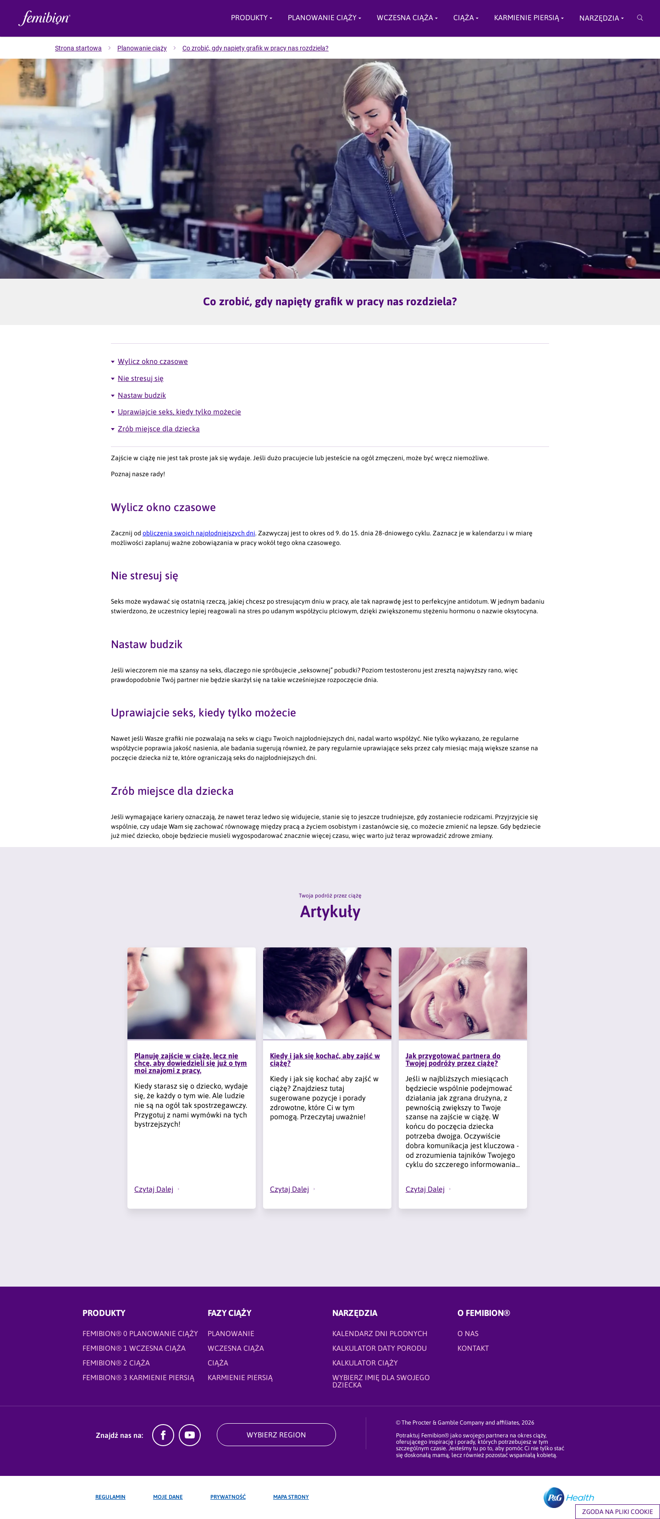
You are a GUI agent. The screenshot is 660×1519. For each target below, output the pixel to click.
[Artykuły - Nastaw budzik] (330, 395)
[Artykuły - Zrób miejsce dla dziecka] (330, 429)
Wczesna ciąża (405, 18)
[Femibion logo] (82, 18)
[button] (178, 1189)
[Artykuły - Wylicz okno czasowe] (330, 361)
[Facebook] (163, 1443)
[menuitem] (86, 48)
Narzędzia (599, 18)
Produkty (249, 18)
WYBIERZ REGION (276, 1435)
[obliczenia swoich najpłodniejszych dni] (199, 533)
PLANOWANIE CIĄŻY (322, 18)
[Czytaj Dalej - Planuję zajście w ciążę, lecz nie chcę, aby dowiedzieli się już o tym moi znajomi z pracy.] (161, 1189)
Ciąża (463, 18)
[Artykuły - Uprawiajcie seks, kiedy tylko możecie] (330, 412)
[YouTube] (190, 1443)
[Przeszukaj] (640, 18)
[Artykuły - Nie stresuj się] (330, 378)
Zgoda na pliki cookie (617, 1511)
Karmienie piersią (526, 18)
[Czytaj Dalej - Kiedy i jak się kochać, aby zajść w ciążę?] (297, 1189)
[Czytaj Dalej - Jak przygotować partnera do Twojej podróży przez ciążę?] (433, 1189)
